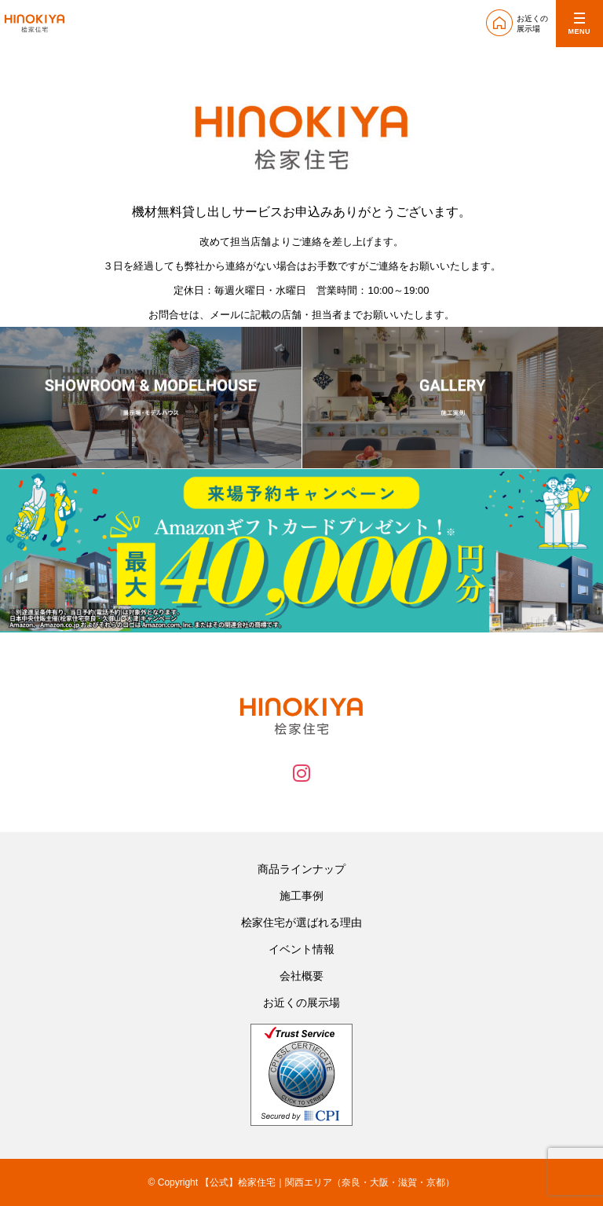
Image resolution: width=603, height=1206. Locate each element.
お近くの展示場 (301, 1002)
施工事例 (301, 895)
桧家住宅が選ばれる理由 (301, 922)
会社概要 (301, 975)
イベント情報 (301, 949)
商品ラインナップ (301, 868)
